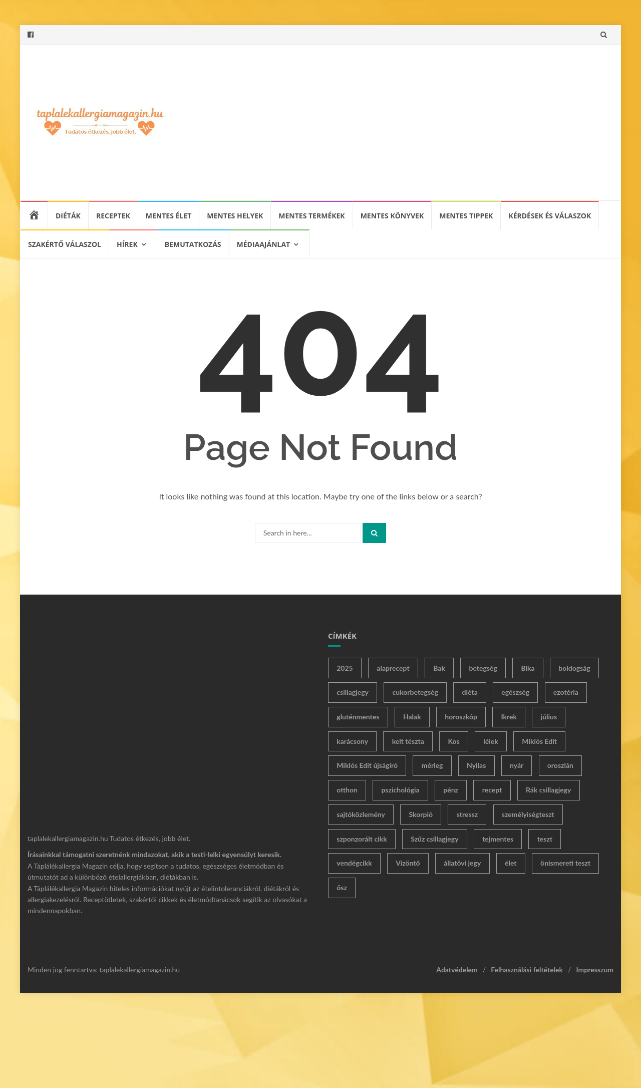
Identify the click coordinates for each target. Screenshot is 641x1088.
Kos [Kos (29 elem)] (453, 741)
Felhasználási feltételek (527, 969)
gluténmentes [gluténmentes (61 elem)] (358, 716)
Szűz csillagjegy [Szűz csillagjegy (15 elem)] (434, 839)
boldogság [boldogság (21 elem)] (574, 668)
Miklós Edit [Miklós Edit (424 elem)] (539, 741)
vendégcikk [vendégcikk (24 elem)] (354, 863)
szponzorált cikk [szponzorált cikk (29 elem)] (362, 839)
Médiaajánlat (263, 244)
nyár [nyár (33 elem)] (516, 765)
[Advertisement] (393, 122)
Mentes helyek (235, 215)
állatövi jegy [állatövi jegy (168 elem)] (462, 863)
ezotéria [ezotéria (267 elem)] (565, 692)
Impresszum (594, 969)
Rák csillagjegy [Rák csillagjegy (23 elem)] (548, 789)
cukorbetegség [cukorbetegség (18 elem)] (415, 692)
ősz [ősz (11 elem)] (342, 887)
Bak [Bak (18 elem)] (439, 668)
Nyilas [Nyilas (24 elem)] (476, 765)
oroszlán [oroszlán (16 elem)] (560, 765)
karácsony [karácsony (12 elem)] (352, 741)
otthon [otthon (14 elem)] (347, 789)
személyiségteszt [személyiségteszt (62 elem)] (528, 814)
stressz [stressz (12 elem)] (467, 814)
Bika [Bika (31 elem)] (527, 668)
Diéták (68, 215)
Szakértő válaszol (64, 244)
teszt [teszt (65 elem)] (544, 839)
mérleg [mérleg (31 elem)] (432, 765)
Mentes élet (168, 215)
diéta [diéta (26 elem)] (470, 692)
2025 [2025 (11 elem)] (345, 668)
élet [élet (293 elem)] (511, 863)
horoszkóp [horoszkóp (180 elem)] (461, 716)
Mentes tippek (466, 215)
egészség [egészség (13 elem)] (515, 692)
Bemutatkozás (193, 244)
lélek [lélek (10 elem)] (490, 741)
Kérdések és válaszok (549, 215)
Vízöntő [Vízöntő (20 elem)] (408, 863)
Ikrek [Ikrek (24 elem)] (509, 716)
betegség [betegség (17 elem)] (483, 668)
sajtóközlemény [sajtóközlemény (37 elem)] (361, 814)
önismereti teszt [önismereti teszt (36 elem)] (565, 863)
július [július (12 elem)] (549, 716)
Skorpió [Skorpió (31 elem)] (421, 814)
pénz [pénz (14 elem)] (450, 789)
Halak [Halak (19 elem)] (412, 716)
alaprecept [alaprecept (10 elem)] (393, 668)
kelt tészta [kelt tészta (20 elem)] (408, 741)
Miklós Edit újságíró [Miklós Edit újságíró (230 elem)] (367, 765)
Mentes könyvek (392, 215)
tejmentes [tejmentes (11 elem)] (497, 839)
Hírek (127, 244)
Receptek (113, 215)
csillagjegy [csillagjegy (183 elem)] (353, 692)
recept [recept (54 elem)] (492, 789)
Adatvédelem (456, 969)
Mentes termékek (311, 215)
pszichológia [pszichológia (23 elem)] (400, 789)
